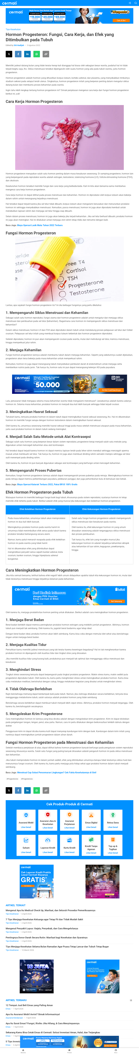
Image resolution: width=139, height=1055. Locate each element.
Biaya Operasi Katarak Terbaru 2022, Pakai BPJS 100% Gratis (47, 484)
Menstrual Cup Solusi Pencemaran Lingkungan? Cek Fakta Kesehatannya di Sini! (56, 772)
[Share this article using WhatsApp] (36, 54)
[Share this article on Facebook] (18, 54)
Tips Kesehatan (13, 29)
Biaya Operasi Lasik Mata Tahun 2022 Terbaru (40, 225)
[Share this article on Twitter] (9, 54)
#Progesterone (12, 779)
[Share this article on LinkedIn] (27, 54)
